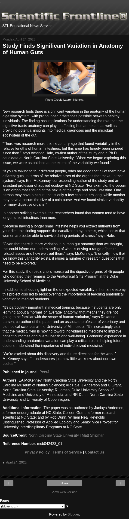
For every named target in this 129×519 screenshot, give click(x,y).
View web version (64, 492)
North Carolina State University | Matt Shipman (66, 435)
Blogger (73, 514)
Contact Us (94, 452)
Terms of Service (67, 452)
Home (64, 483)
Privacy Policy (37, 452)
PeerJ (44, 372)
